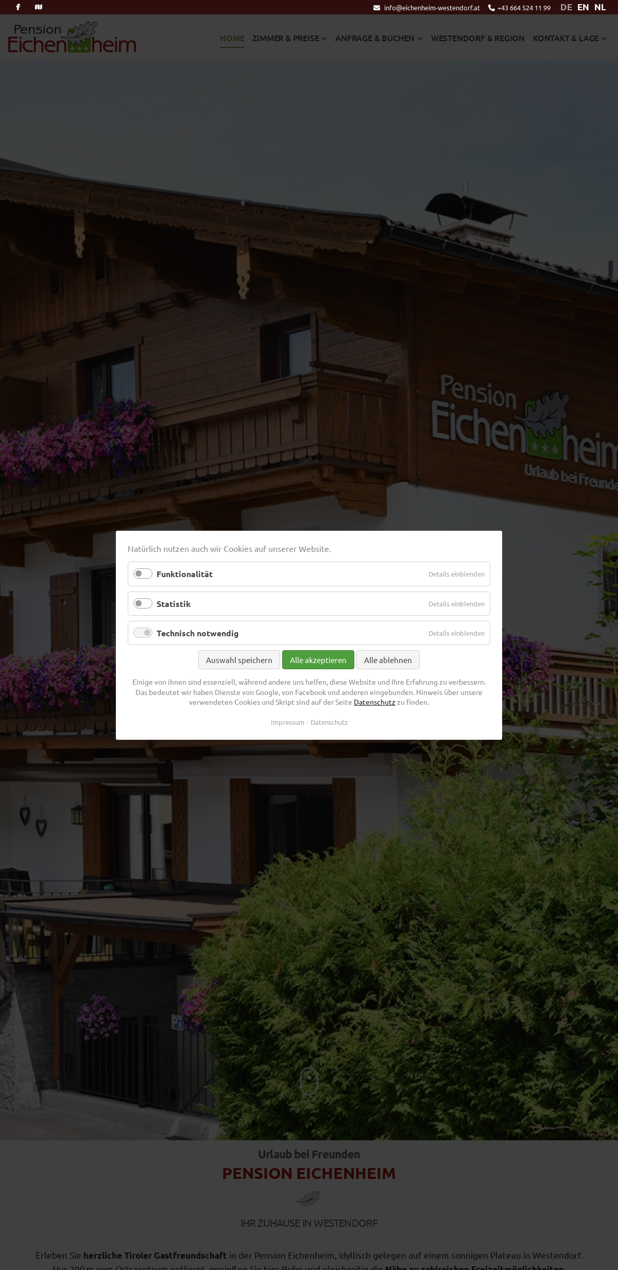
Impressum (287, 721)
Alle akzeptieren (318, 660)
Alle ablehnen (388, 660)
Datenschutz (375, 701)
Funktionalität (185, 573)
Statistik (174, 603)
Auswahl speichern (239, 660)
